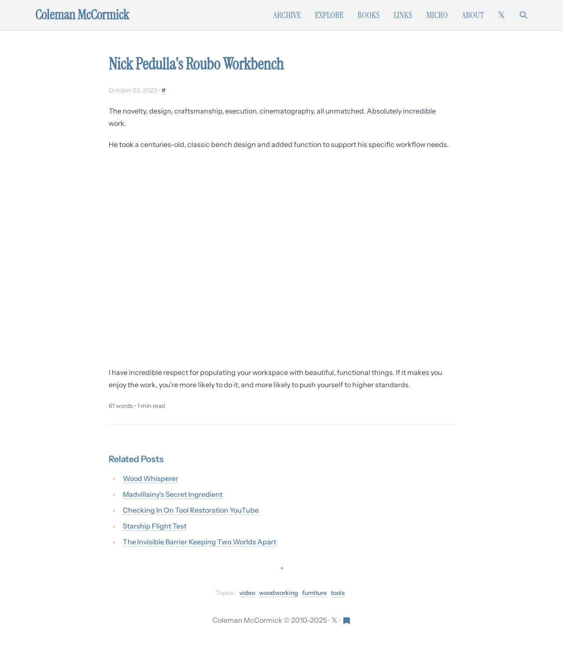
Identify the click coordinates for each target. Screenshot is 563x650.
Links (403, 15)
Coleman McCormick (82, 15)
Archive (287, 15)
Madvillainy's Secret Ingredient (173, 494)
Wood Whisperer (150, 478)
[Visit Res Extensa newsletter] (346, 620)
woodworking (278, 593)
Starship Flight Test (154, 525)
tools (338, 593)
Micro (437, 15)
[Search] (523, 15)
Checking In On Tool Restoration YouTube (191, 510)
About (473, 15)
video (247, 593)
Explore (329, 15)
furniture (314, 593)
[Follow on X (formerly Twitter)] (501, 15)
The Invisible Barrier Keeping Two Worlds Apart (199, 541)
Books (369, 15)
